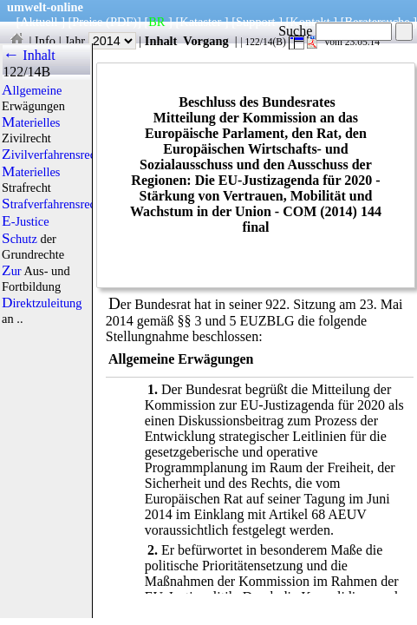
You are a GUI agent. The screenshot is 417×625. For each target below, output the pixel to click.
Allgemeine (32, 90)
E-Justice (25, 221)
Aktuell (38, 22)
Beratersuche (377, 22)
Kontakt (309, 22)
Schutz (19, 239)
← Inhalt (29, 55)
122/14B (26, 71)
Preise (87, 22)
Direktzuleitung (41, 303)
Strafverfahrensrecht (53, 204)
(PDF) (121, 22)
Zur (12, 271)
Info (45, 41)
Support (256, 22)
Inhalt (161, 41)
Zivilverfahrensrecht (53, 154)
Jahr (100, 41)
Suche (335, 30)
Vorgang (205, 41)
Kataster (200, 22)
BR (156, 22)
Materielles (31, 122)
